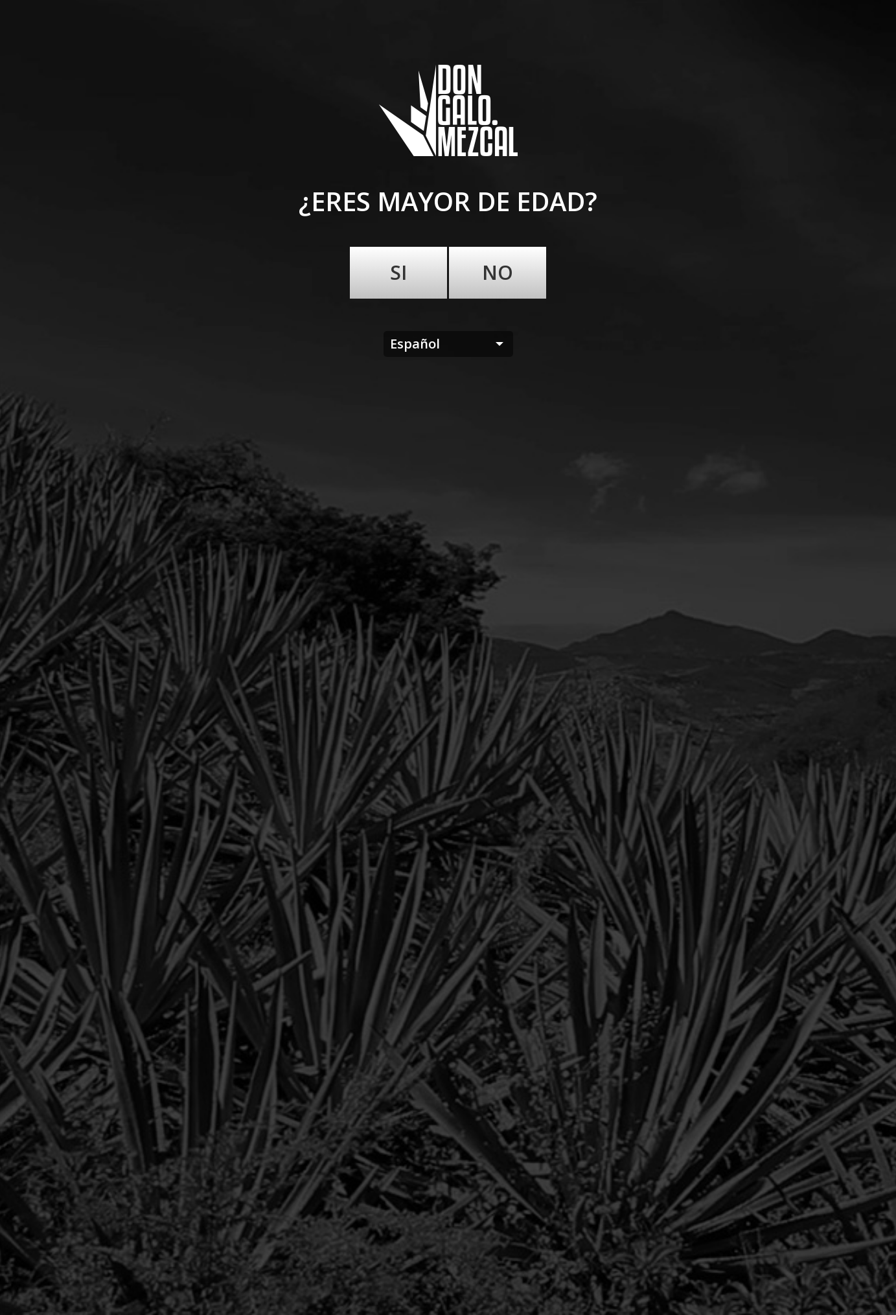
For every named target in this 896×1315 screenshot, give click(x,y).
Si (398, 272)
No (497, 272)
